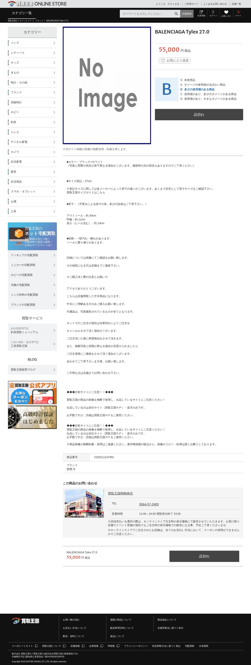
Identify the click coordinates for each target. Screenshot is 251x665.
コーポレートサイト (22, 646)
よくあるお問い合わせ (215, 4)
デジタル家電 (19, 141)
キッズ (15, 62)
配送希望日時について (122, 628)
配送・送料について (73, 636)
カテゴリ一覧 (22, 13)
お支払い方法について (74, 628)
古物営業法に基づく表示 (170, 628)
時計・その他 (19, 82)
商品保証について (166, 619)
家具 (13, 171)
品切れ (199, 114)
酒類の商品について (120, 619)
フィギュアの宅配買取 (24, 255)
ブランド (39, 21)
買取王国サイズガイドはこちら (86, 192)
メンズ (15, 42)
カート (238, 15)
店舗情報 (75, 646)
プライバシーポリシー (136, 646)
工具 (13, 211)
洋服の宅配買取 (20, 284)
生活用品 (16, 181)
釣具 (13, 122)
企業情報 (93, 646)
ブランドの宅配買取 (23, 304)
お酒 (13, 201)
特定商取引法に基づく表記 (166, 646)
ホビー (15, 112)
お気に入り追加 (175, 61)
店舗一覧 (236, 4)
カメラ (15, 151)
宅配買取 (189, 646)
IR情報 (111, 646)
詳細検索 (187, 13)
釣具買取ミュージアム (24, 330)
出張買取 (203, 646)
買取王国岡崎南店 (120, 493)
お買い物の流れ (71, 619)
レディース (18, 52)
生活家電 (16, 161)
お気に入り (226, 16)
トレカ (15, 132)
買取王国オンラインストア (20, 21)
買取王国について (51, 646)
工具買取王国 (25, 344)
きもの (15, 72)
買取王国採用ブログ (23, 369)
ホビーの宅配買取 (22, 274)
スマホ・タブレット (23, 191)
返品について (117, 636)
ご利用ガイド (191, 4)
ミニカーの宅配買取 (23, 264)
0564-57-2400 (149, 504)
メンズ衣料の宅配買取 (24, 294)
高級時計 (16, 102)
